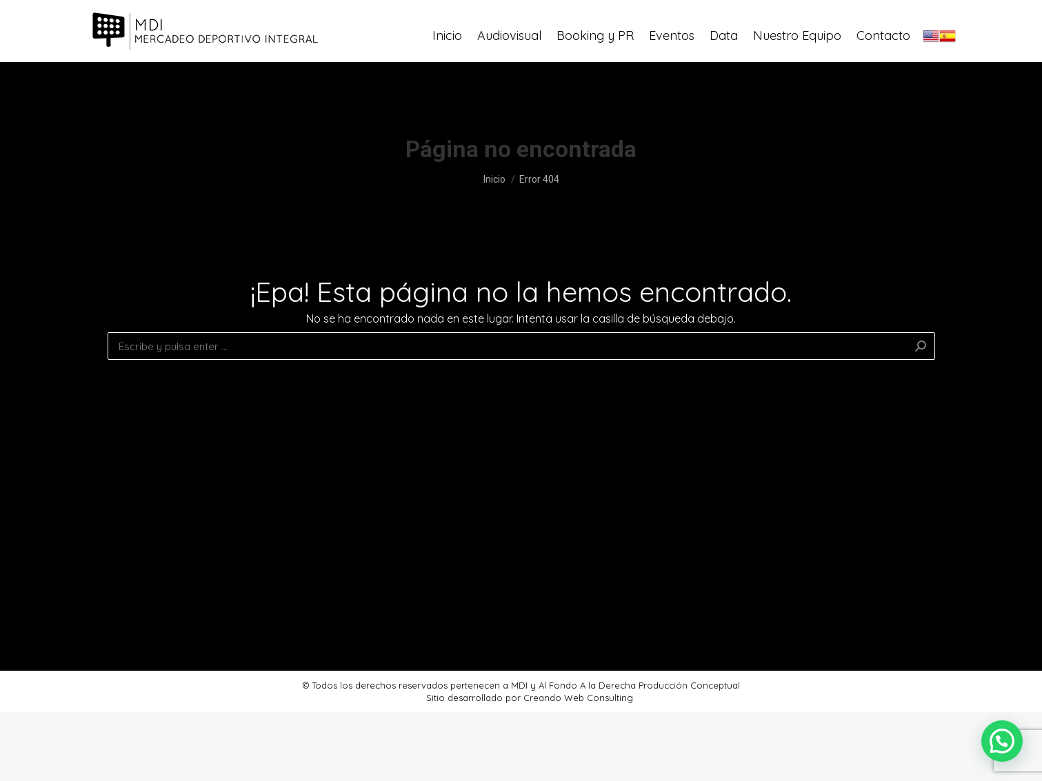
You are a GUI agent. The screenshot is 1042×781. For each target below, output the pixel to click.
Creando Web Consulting (578, 697)
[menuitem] (447, 65)
